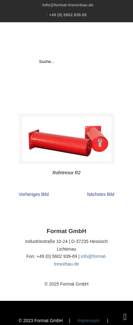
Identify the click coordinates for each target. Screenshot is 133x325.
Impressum (89, 320)
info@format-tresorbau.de (67, 5)
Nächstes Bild (101, 194)
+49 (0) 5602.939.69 (67, 14)
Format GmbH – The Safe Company (67, 40)
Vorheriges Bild (34, 194)
